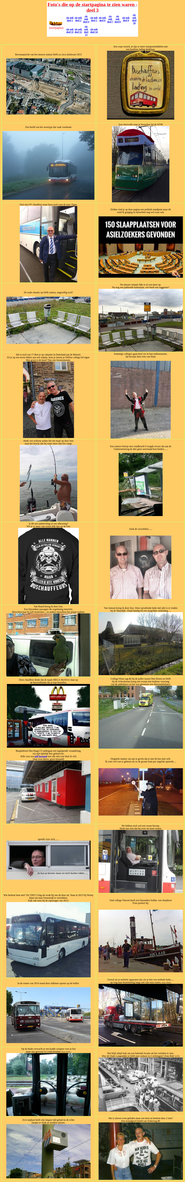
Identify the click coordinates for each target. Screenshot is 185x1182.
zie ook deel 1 (70, 19)
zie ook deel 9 (126, 19)
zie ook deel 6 (102, 19)
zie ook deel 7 (110, 19)
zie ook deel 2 (78, 19)
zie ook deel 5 (94, 19)
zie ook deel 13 (86, 30)
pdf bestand (41, 756)
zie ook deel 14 (94, 30)
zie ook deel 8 (117, 19)
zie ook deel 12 (78, 30)
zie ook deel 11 (70, 30)
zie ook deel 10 (134, 19)
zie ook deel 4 (86, 19)
